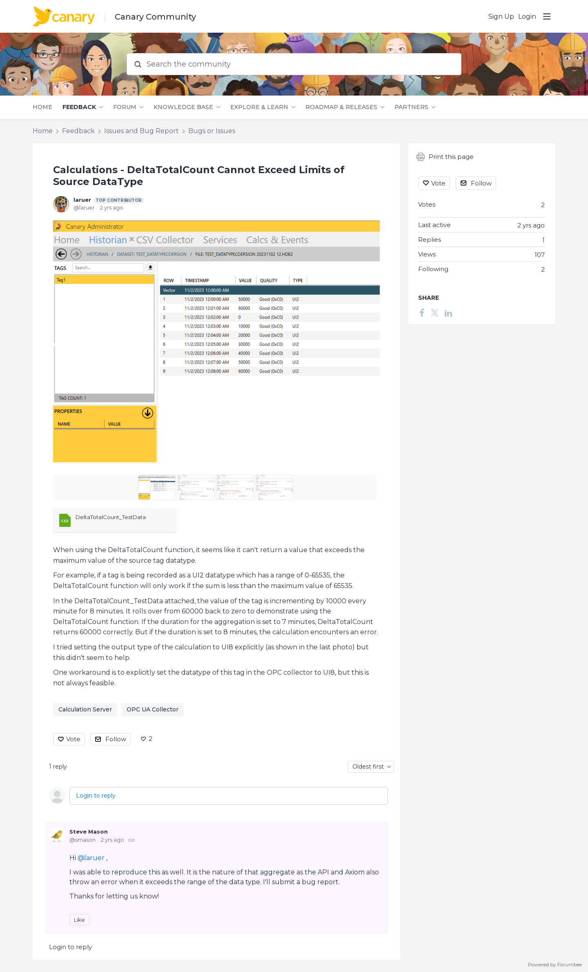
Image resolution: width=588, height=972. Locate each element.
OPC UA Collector (152, 709)
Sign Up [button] (501, 16)
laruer (109, 200)
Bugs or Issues (211, 131)
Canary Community (155, 17)
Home (42, 107)
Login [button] (527, 16)
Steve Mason (88, 831)
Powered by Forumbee (555, 965)
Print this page (445, 157)
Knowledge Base (183, 107)
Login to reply (96, 795)
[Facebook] (421, 313)
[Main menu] (546, 16)
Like (79, 919)
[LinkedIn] (448, 313)
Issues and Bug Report (141, 131)
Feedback (79, 107)
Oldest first (368, 766)
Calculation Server (85, 709)
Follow (115, 739)
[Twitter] (434, 313)
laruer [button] (94, 858)
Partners (411, 107)
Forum (124, 107)
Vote (73, 739)
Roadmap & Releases (341, 107)
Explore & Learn (259, 107)
